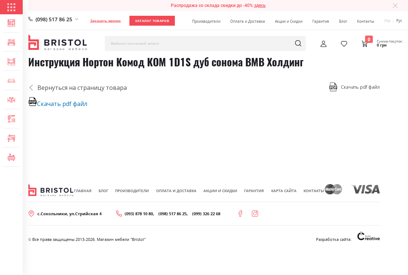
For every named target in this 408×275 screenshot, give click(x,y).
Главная (83, 190)
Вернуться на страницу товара (77, 88)
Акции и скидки (220, 190)
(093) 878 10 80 (139, 213)
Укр (387, 20)
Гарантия (320, 21)
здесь (260, 5)
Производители (206, 21)
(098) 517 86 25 (54, 19)
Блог (343, 21)
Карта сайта (284, 190)
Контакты (365, 21)
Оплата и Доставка (247, 21)
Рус (399, 20)
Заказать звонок (105, 20)
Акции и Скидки (288, 21)
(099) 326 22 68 (206, 213)
